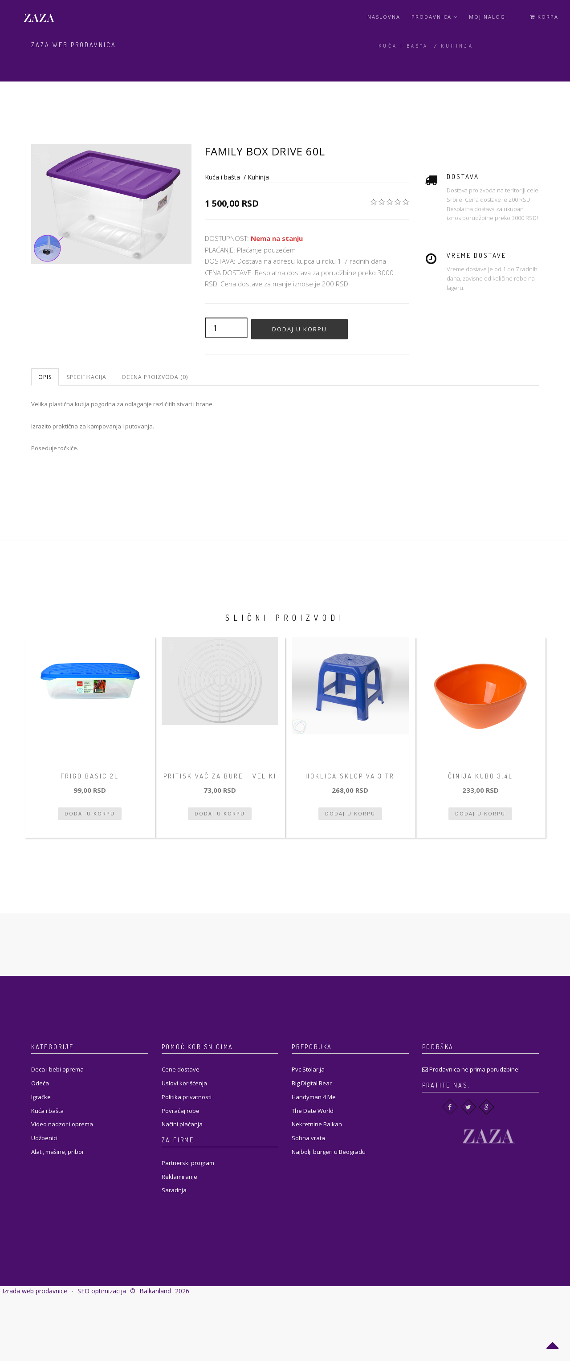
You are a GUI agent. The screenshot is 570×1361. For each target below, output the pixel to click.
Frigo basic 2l (90, 776)
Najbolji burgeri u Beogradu (329, 1152)
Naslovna (383, 16)
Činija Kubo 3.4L (480, 776)
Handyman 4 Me (314, 1097)
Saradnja (174, 1190)
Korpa (544, 16)
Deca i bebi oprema (57, 1069)
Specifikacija (86, 377)
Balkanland (155, 1291)
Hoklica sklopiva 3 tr (350, 776)
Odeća (40, 1083)
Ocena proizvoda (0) (155, 377)
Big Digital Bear (312, 1083)
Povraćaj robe (181, 1111)
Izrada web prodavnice (34, 1291)
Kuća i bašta (403, 46)
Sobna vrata (308, 1138)
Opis (45, 377)
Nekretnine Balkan (317, 1124)
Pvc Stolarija (308, 1069)
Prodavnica (434, 16)
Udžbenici (44, 1138)
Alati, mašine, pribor (57, 1152)
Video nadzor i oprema (62, 1124)
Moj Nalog (487, 16)
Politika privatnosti (187, 1097)
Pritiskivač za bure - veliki (220, 776)
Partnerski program (188, 1163)
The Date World (313, 1111)
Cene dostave (181, 1069)
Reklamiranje (179, 1177)
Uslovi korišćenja (184, 1083)
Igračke (41, 1097)
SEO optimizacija (101, 1291)
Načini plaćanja (182, 1124)
